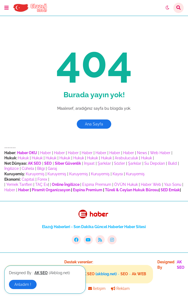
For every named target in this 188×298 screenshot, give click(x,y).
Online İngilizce (65, 184)
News (142, 153)
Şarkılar (104, 163)
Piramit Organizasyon (51, 190)
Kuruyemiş (35, 174)
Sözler (119, 163)
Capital (28, 179)
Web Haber (160, 153)
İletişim (97, 288)
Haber (45, 153)
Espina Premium (96, 184)
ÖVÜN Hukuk (126, 184)
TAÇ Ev (41, 184)
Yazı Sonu (172, 184)
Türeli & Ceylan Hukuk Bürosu (132, 190)
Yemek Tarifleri (19, 184)
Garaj (52, 168)
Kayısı (118, 174)
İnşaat (89, 163)
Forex (42, 179)
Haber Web (151, 184)
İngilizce (11, 168)
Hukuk (23, 158)
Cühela (28, 168)
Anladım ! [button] (22, 284)
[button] (6, 7)
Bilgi (41, 168)
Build (172, 163)
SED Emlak (170, 190)
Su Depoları (154, 163)
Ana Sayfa (94, 124)
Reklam (120, 288)
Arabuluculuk (126, 158)
